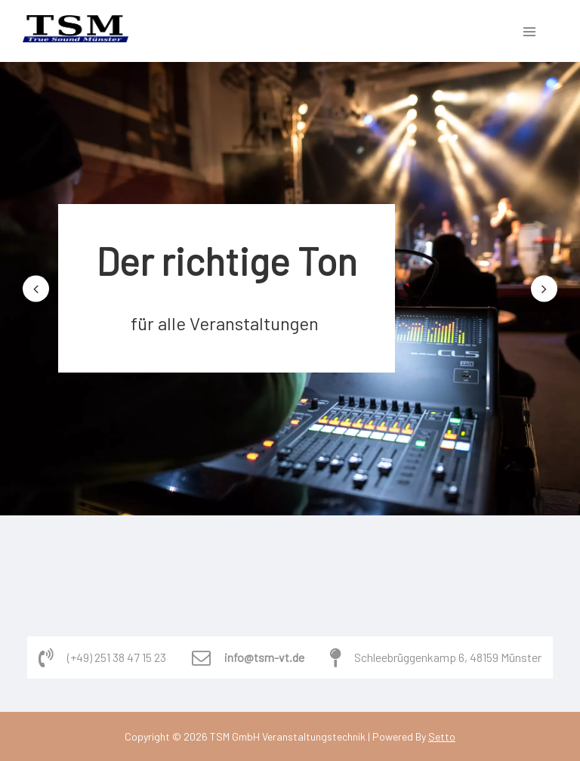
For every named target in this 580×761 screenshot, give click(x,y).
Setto (441, 736)
